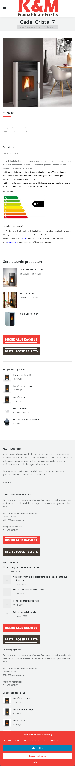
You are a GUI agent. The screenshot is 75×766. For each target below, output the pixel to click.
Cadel (16, 132)
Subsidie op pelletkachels (24, 612)
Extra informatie (10, 153)
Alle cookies (37, 748)
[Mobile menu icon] (4, 8)
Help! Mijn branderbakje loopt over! (23, 567)
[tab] (37, 146)
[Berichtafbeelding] (4, 567)
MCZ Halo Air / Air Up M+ (32, 269)
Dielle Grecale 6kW (29, 313)
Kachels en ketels (19, 128)
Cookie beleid (37, 762)
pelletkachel (24, 132)
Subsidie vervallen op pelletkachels (28, 589)
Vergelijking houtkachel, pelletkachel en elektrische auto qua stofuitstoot (40, 579)
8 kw (10, 132)
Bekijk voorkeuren (37, 756)
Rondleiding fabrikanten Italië (26, 600)
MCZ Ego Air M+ (27, 293)
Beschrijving (8, 147)
